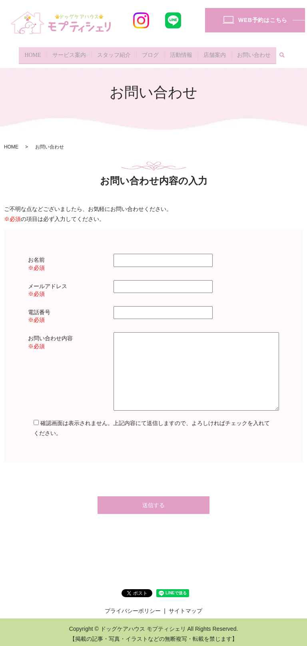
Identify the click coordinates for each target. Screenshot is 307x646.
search (282, 54)
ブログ (150, 53)
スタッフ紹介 (114, 53)
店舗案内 (214, 53)
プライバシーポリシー (133, 607)
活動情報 (181, 53)
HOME (32, 53)
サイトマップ (185, 607)
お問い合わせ (254, 53)
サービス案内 (69, 53)
